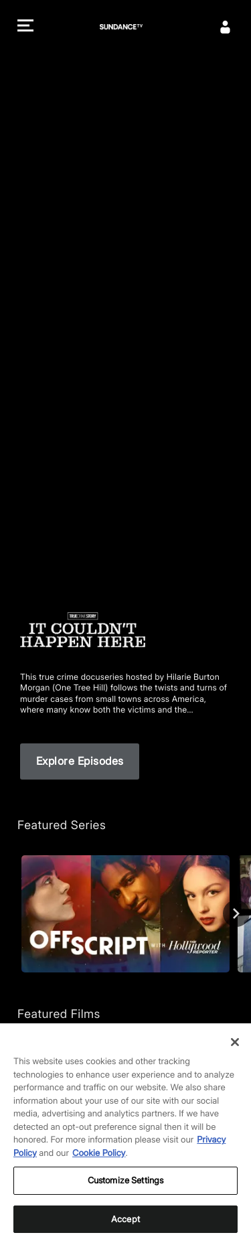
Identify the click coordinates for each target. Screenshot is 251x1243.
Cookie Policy (99, 1170)
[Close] (235, 1059)
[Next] (236, 913)
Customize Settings (125, 1198)
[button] (25, 27)
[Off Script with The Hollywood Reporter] (125, 913)
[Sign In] (225, 27)
